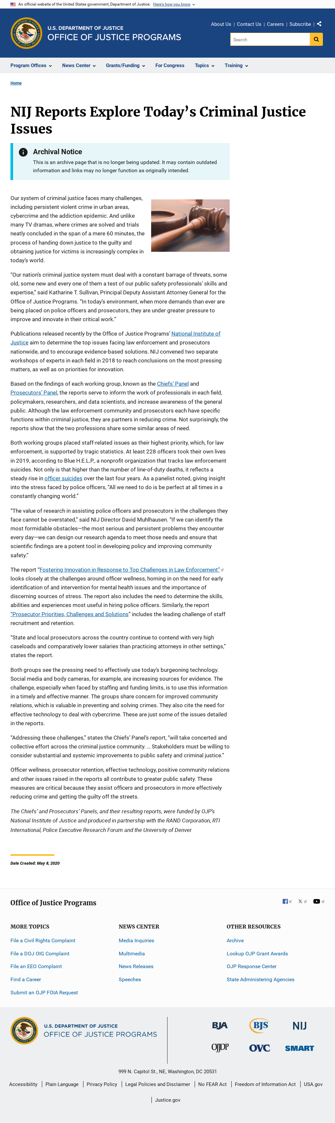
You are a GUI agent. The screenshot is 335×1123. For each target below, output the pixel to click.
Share (322, 25)
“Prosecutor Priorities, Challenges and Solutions (69, 614)
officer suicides (63, 478)
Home (16, 83)
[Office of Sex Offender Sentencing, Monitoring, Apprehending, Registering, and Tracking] (299, 1046)
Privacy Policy (102, 1084)
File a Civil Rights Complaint (42, 940)
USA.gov (313, 1084)
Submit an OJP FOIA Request (44, 992)
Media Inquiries (136, 940)
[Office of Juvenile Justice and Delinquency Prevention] (220, 1049)
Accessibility (23, 1084)
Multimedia (132, 953)
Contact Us (249, 24)
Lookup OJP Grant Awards (257, 953)
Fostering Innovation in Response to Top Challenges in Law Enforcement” (132, 569)
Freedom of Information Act (265, 1084)
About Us (221, 24)
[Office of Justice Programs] (26, 33)
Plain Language (62, 1084)
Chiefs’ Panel (173, 383)
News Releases (136, 966)
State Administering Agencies (260, 979)
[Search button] (316, 39)
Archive (235, 940)
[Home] (114, 33)
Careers (275, 24)
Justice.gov (167, 1100)
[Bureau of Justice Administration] (220, 1023)
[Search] (270, 39)
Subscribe (300, 24)
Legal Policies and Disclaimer (157, 1084)
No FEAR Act (212, 1084)
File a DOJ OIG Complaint (39, 953)
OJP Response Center (251, 966)
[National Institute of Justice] (299, 1023)
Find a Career (25, 979)
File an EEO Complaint (36, 966)
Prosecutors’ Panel (33, 392)
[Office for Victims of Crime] (259, 1048)
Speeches (130, 979)
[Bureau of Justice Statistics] (260, 1030)
